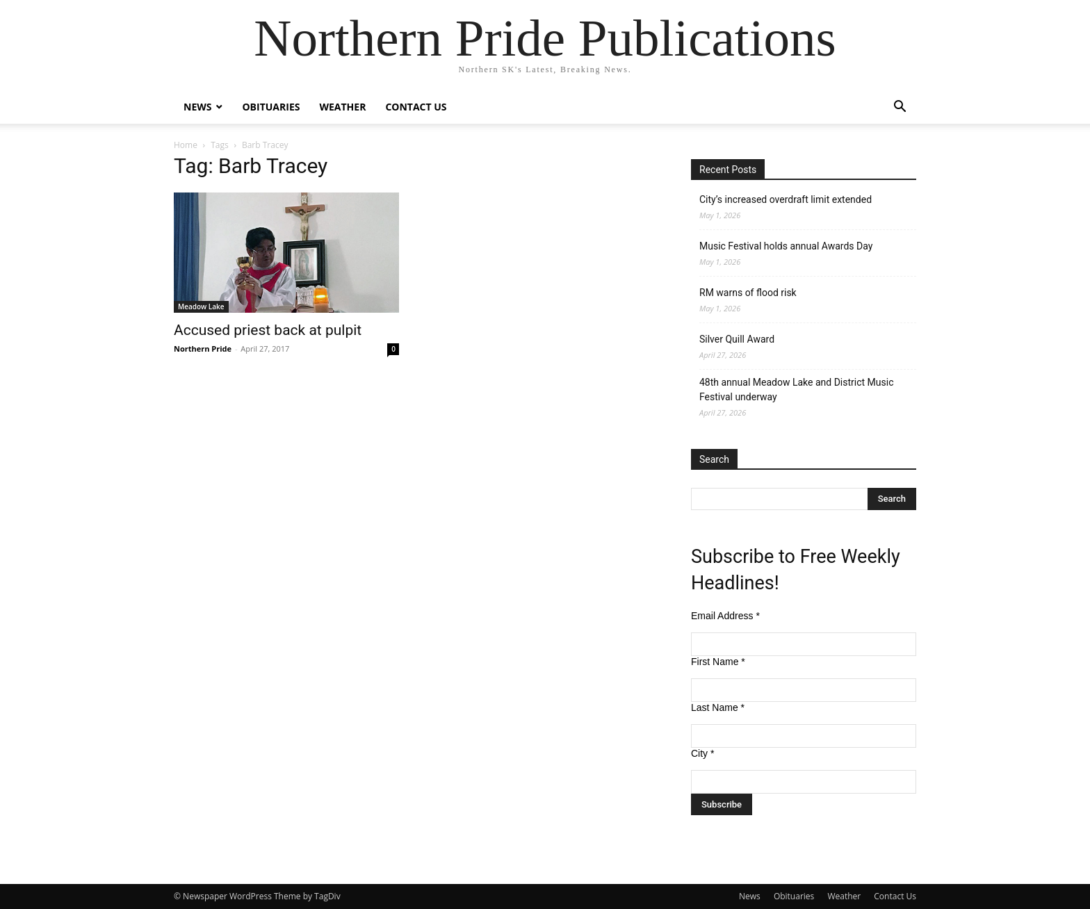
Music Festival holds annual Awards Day (785, 246)
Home (185, 145)
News (197, 106)
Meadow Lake (201, 306)
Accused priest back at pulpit (267, 330)
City (702, 753)
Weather (342, 106)
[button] (899, 108)
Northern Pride (202, 348)
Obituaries (271, 106)
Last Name (718, 707)
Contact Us (415, 106)
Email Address (725, 615)
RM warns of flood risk (748, 292)
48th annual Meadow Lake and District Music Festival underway (796, 389)
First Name (718, 661)
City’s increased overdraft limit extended (785, 199)
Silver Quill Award (736, 339)
